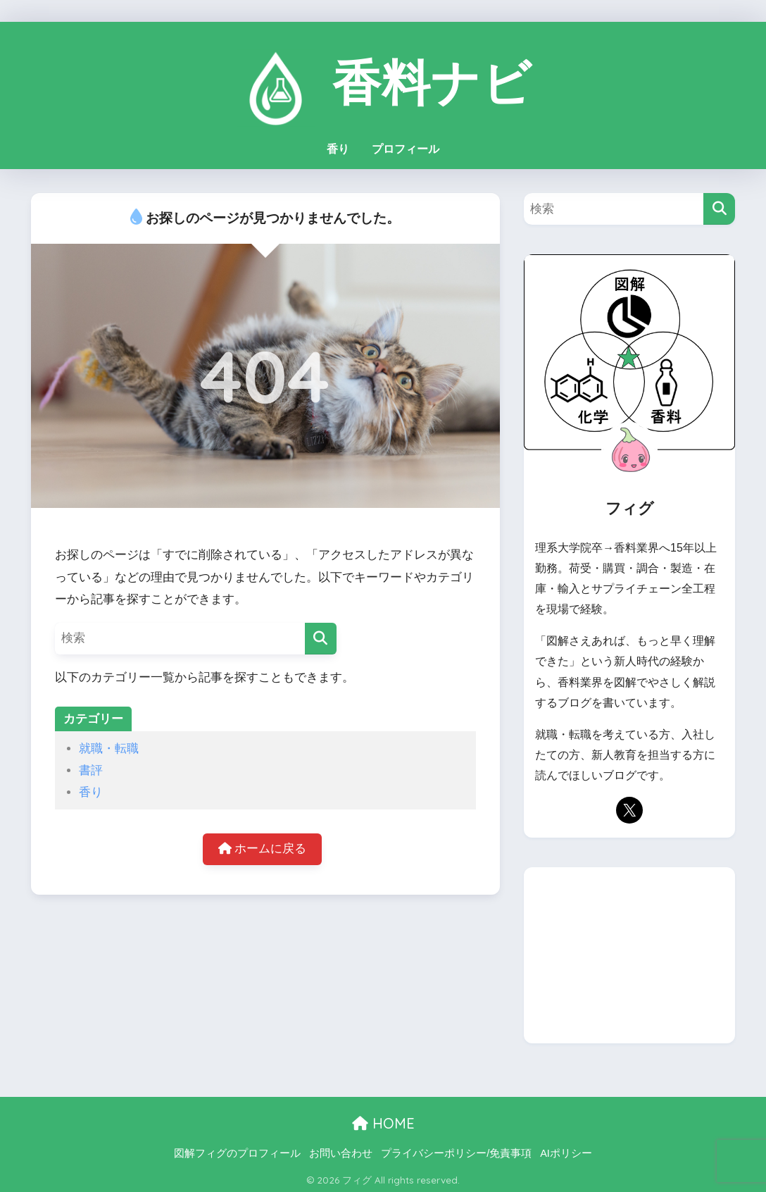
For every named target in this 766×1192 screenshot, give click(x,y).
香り (338, 146)
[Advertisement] (629, 953)
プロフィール (405, 146)
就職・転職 (109, 745)
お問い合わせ (340, 1150)
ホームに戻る (262, 847)
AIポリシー (566, 1150)
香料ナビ (383, 76)
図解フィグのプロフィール (237, 1150)
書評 (91, 767)
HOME (383, 1121)
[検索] (321, 636)
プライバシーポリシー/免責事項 (456, 1150)
